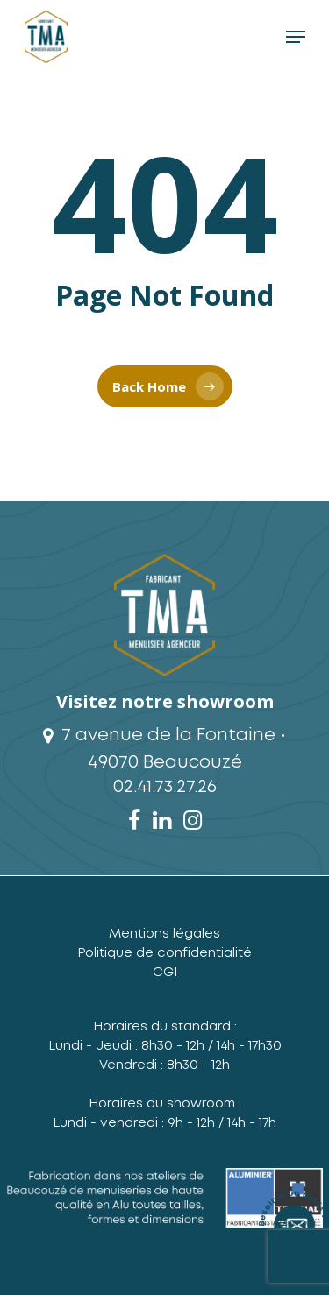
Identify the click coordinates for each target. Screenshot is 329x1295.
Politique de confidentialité (164, 953)
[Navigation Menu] (295, 37)
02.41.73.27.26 (165, 787)
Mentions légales (164, 934)
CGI (165, 972)
